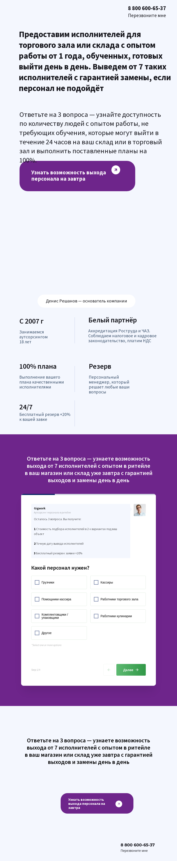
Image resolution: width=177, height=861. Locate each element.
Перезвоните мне (134, 850)
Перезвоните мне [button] (147, 15)
